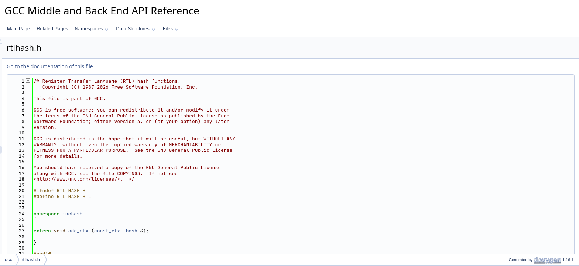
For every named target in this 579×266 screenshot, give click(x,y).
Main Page (18, 28)
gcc (8, 259)
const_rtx (199, 231)
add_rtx (171, 231)
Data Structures (135, 28)
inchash (165, 214)
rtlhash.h (30, 259)
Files (171, 28)
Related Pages (52, 28)
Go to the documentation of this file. (142, 66)
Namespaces (91, 28)
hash (224, 231)
